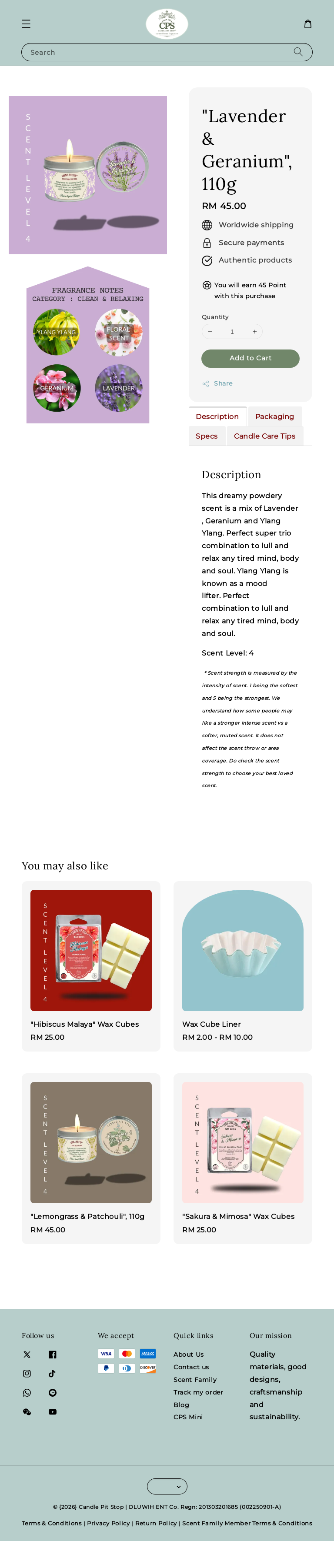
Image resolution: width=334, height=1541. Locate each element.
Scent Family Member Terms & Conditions (247, 1523)
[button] (26, 23)
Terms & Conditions (52, 1523)
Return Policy (156, 1523)
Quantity (215, 316)
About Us (189, 1354)
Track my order (198, 1392)
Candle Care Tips (265, 436)
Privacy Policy (108, 1523)
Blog (181, 1405)
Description (217, 417)
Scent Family (195, 1380)
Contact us (191, 1367)
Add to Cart (251, 358)
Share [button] (217, 383)
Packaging (274, 417)
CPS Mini (188, 1417)
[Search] (298, 51)
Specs (207, 436)
